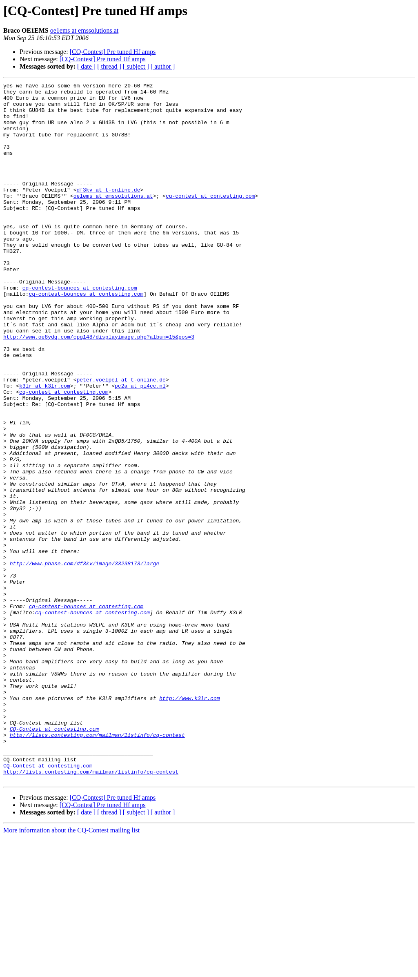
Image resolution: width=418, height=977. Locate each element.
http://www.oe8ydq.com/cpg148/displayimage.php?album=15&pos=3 (98, 388)
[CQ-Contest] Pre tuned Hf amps (113, 51)
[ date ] (86, 66)
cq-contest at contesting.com (210, 219)
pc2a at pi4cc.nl (140, 447)
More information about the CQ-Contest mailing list (71, 969)
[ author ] (163, 66)
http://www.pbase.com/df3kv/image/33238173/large (85, 660)
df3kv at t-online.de (108, 211)
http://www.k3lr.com (189, 821)
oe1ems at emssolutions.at (84, 30)
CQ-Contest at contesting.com (54, 858)
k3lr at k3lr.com (44, 447)
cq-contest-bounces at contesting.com (79, 329)
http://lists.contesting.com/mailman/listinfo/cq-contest (97, 866)
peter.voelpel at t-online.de (120, 439)
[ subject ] (136, 66)
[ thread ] (109, 66)
